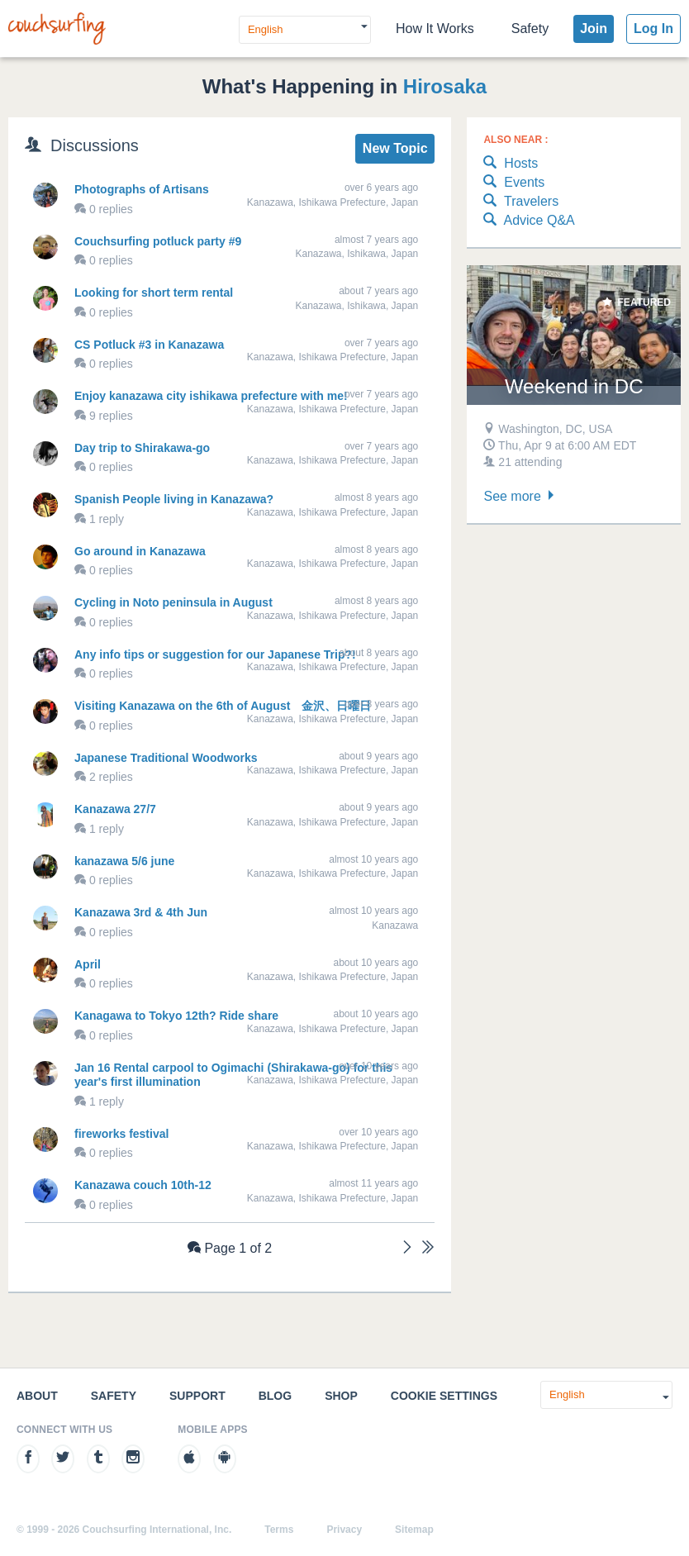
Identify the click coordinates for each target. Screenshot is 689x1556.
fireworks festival (121, 1133)
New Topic (395, 148)
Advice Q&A (528, 221)
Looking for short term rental (153, 292)
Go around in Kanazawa (140, 551)
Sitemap (414, 1529)
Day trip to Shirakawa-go (142, 447)
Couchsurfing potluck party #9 (157, 241)
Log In (653, 28)
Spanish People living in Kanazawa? (173, 499)
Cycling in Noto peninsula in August (173, 602)
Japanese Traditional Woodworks (165, 757)
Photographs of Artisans (141, 189)
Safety (530, 28)
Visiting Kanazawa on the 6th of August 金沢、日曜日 (222, 705)
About (37, 1395)
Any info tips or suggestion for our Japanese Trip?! (215, 654)
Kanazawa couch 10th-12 (142, 1185)
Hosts (510, 164)
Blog (275, 1395)
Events (513, 183)
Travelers (520, 202)
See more (520, 496)
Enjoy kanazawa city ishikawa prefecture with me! (211, 395)
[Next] (407, 1249)
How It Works (435, 28)
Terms (278, 1529)
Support (197, 1395)
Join (593, 28)
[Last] (428, 1249)
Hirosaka (445, 86)
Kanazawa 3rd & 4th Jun (140, 912)
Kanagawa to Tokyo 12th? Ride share (176, 1015)
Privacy (344, 1529)
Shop (341, 1395)
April (87, 964)
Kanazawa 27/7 (115, 809)
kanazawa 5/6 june (124, 861)
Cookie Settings (444, 1395)
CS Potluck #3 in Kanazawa (149, 344)
